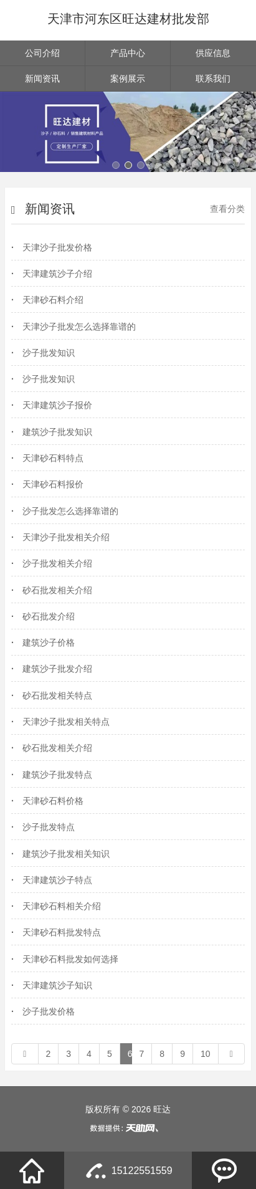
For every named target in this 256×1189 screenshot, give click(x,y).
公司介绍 (42, 53)
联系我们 (213, 79)
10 (206, 1054)
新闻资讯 (42, 79)
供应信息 (213, 53)
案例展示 (127, 79)
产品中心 (127, 53)
